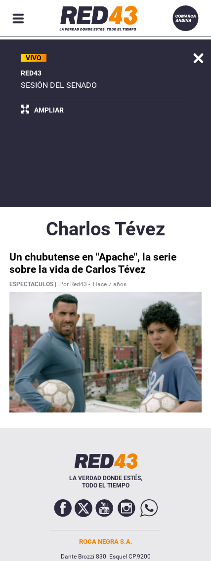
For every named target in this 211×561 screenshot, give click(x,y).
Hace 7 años (110, 284)
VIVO (34, 58)
